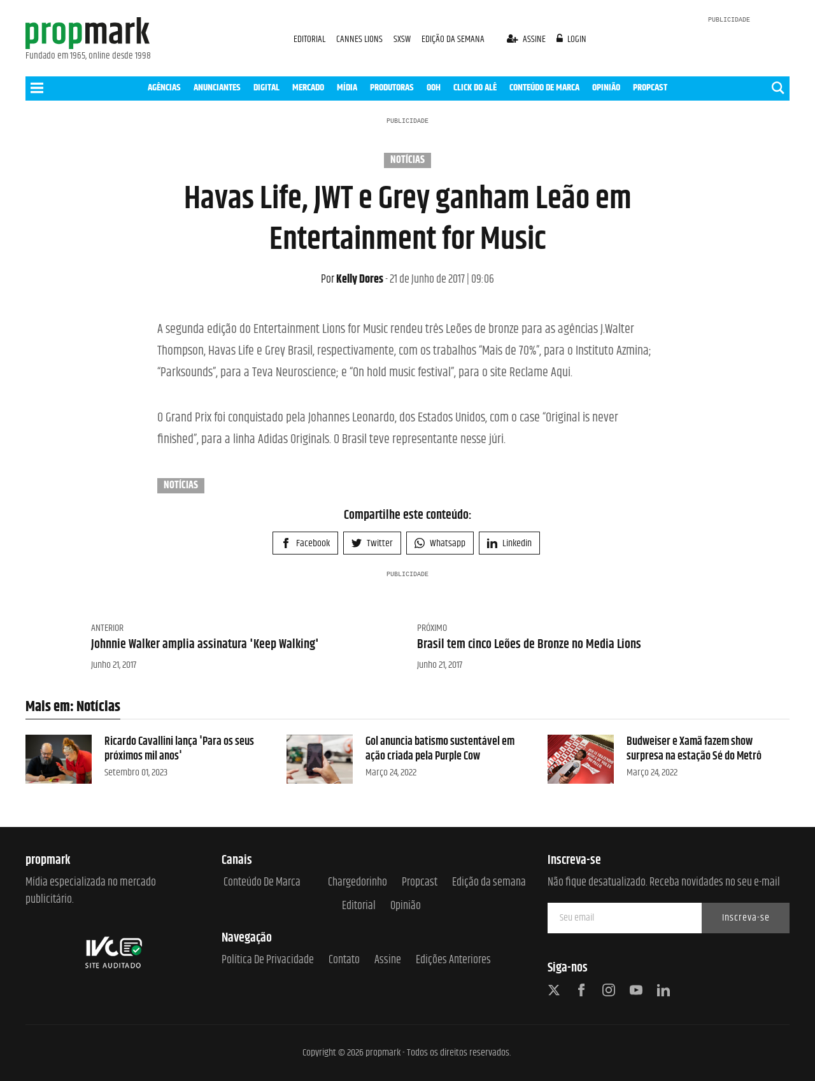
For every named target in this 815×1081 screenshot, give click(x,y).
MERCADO (308, 87)
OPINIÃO (606, 87)
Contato (344, 960)
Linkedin (509, 543)
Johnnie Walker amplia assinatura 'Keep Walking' (205, 644)
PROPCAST (650, 87)
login (571, 39)
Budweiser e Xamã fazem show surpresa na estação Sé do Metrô (694, 749)
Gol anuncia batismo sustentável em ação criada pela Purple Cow (439, 749)
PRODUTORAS (392, 87)
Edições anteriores (453, 960)
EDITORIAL (309, 39)
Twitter (372, 543)
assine (527, 39)
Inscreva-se (746, 918)
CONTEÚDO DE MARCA (544, 87)
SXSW (403, 39)
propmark (382, 1053)
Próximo (432, 628)
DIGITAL (266, 87)
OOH (434, 87)
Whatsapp (440, 543)
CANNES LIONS (360, 39)
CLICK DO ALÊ (475, 87)
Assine (387, 960)
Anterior (107, 628)
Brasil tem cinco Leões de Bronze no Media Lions (529, 644)
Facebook (305, 543)
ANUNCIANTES (217, 87)
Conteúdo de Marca (262, 882)
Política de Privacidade (268, 960)
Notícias (407, 160)
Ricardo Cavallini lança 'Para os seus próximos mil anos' (179, 749)
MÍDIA (347, 87)
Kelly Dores (352, 279)
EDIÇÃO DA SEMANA (453, 39)
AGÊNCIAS (164, 87)
